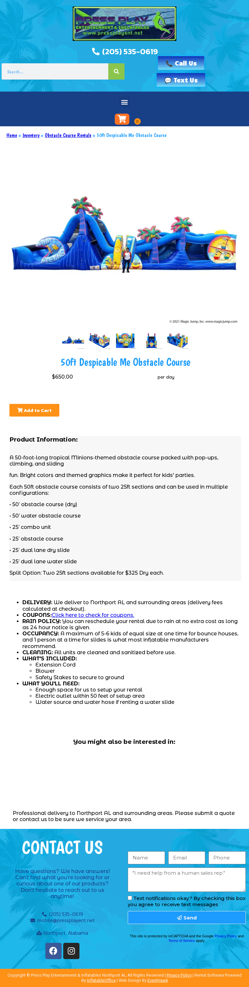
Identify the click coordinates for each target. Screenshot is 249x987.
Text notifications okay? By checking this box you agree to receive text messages (186, 901)
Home (11, 135)
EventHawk (158, 980)
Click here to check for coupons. (93, 615)
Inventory (31, 135)
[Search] (116, 71)
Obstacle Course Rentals (68, 135)
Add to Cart (34, 410)
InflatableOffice (101, 980)
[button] (124, 101)
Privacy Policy (226, 936)
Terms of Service (181, 941)
